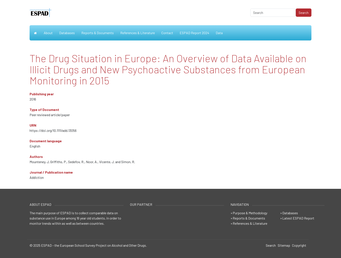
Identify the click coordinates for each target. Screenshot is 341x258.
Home (35, 32)
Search (271, 245)
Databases (67, 33)
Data (219, 33)
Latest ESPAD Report (298, 218)
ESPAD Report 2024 (194, 33)
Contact (167, 33)
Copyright (299, 245)
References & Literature (137, 33)
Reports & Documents (97, 33)
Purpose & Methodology (250, 213)
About (48, 33)
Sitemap (284, 245)
